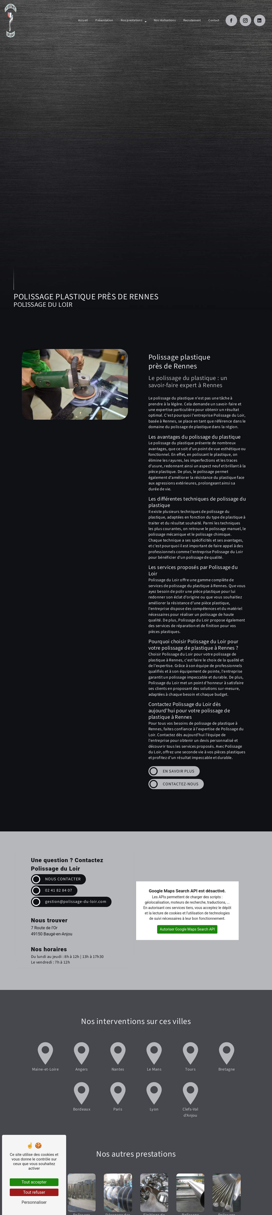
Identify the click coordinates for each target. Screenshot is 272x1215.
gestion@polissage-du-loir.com (76, 902)
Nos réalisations (165, 20)
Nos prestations (131, 20)
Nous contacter (63, 879)
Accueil (83, 20)
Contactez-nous (181, 784)
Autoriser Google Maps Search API (187, 929)
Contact (213, 20)
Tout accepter (34, 1182)
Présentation (104, 20)
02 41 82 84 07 (59, 890)
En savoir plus (179, 771)
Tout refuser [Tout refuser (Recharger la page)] (34, 1192)
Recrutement (192, 20)
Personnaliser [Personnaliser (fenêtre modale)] (34, 1202)
